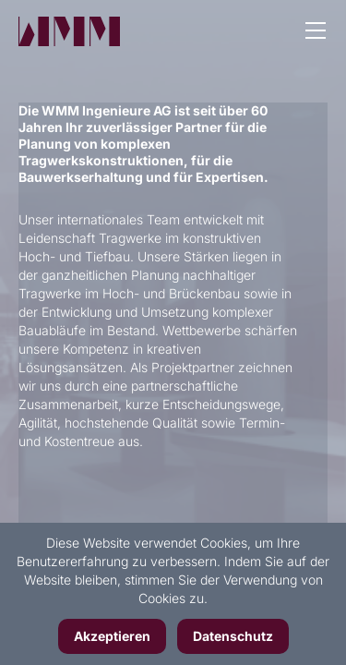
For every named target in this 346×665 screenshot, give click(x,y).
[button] (315, 32)
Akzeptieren (112, 636)
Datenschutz (233, 636)
